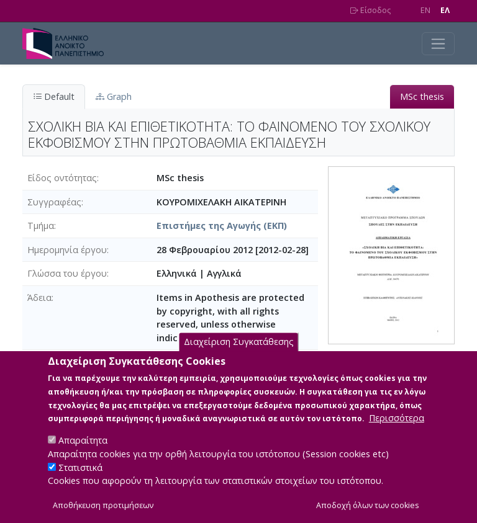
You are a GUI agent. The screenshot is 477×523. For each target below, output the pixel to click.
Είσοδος (370, 10)
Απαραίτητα (82, 455)
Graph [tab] (114, 96)
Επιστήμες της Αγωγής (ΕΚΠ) (222, 225)
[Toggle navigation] (438, 43)
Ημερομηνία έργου (67, 250)
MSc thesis (422, 96)
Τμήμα (40, 225)
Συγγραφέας (54, 202)
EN (425, 10)
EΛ (445, 10)
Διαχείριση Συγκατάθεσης (239, 356)
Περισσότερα (396, 433)
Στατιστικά (80, 482)
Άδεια (39, 297)
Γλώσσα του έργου (67, 273)
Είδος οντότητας (62, 178)
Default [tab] (54, 96)
